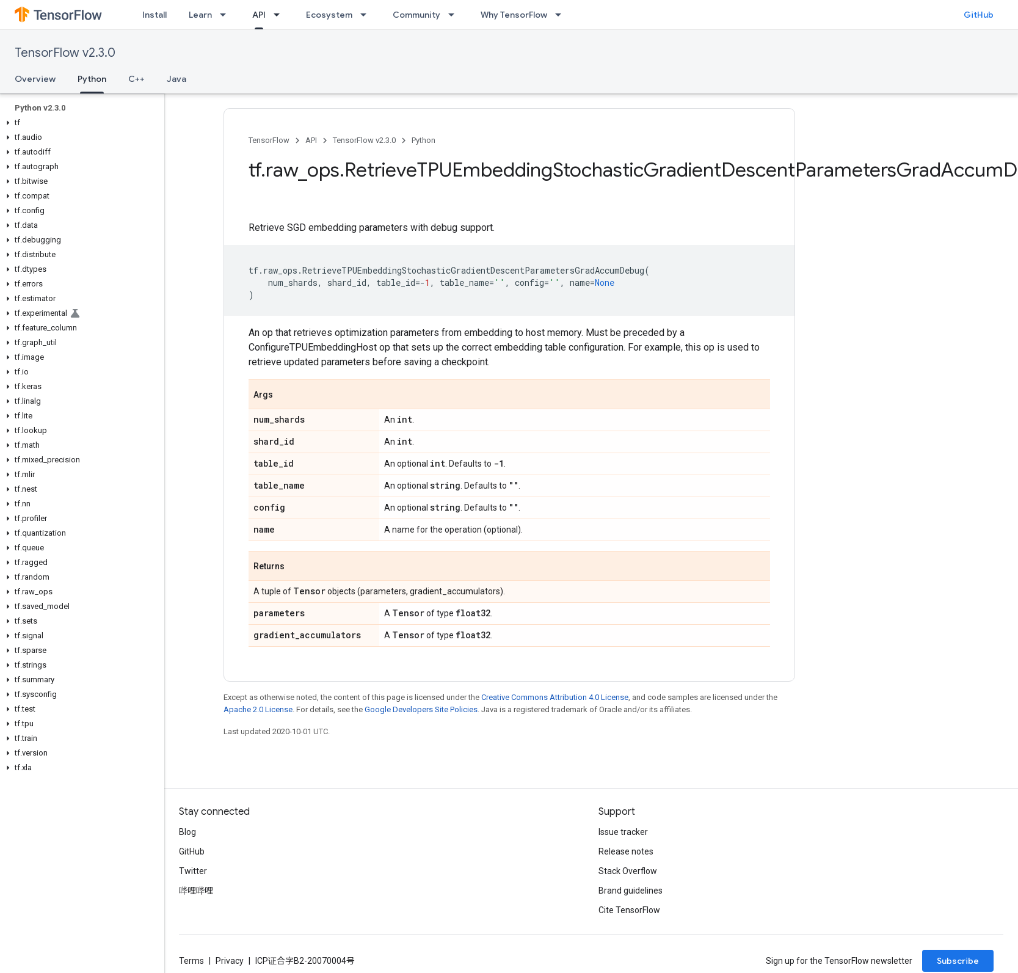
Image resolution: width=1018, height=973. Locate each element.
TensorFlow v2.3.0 (65, 52)
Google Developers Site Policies (421, 709)
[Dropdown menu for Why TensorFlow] (561, 14)
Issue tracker (623, 832)
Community (416, 14)
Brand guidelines (630, 890)
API (311, 140)
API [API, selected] (259, 14)
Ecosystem (329, 14)
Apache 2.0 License (258, 709)
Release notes (625, 851)
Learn (200, 14)
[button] (79, 122)
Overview (35, 78)
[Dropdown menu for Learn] (226, 14)
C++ (136, 78)
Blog (187, 832)
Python (423, 140)
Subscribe (958, 960)
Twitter (193, 871)
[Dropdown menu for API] (280, 14)
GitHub (979, 14)
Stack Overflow (627, 871)
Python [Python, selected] (92, 78)
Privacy (230, 961)
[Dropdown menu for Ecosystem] (367, 14)
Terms (191, 961)
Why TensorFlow (514, 14)
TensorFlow (269, 140)
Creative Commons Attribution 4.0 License (554, 697)
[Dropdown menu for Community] (455, 14)
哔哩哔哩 (196, 890)
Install (154, 14)
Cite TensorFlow (629, 910)
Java (176, 78)
